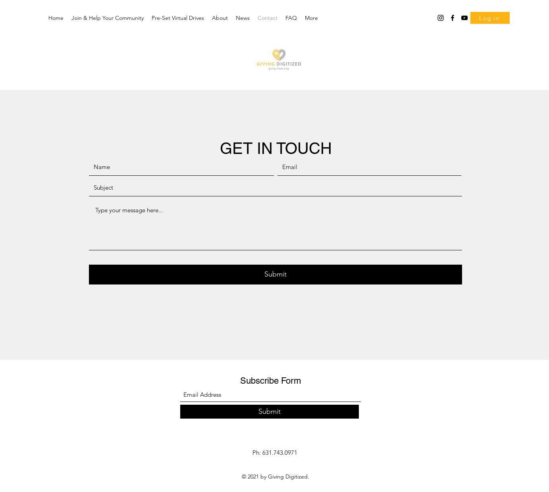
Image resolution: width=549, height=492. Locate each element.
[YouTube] (464, 18)
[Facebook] (453, 18)
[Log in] (490, 18)
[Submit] (275, 274)
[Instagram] (441, 18)
